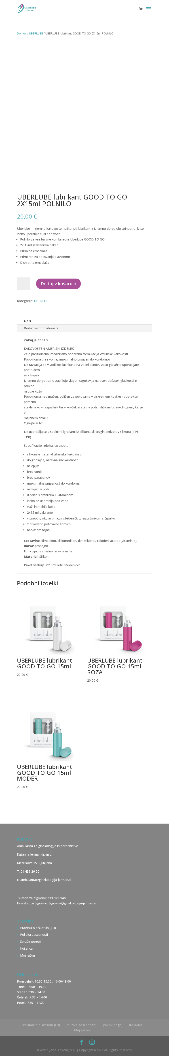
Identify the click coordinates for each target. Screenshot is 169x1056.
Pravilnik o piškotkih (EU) (38, 928)
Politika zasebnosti (34, 934)
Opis (27, 321)
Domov (22, 33)
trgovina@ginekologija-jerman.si (72, 903)
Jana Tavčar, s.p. (62, 1050)
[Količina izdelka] (23, 283)
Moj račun (27, 955)
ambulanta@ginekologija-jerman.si (45, 880)
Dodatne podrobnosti (41, 328)
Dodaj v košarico (58, 284)
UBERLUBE (36, 33)
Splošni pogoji (30, 941)
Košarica (26, 948)
